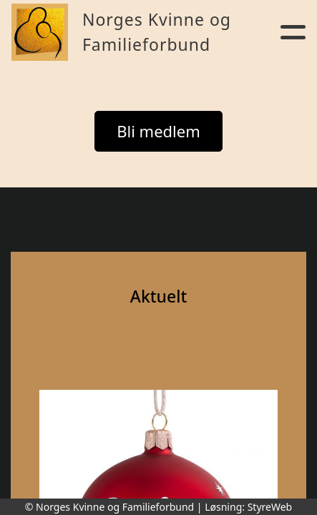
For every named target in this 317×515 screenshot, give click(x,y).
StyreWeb (270, 507)
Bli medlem (158, 131)
